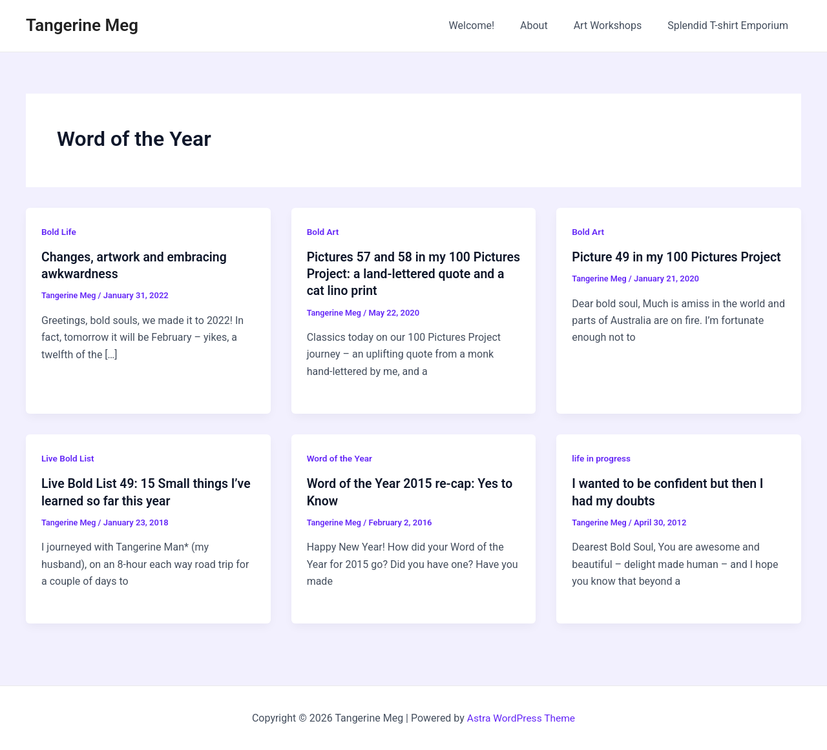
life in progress (602, 458)
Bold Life (59, 232)
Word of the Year (340, 458)
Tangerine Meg (82, 25)
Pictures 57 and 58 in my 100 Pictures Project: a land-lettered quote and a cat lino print (398, 273)
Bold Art (323, 232)
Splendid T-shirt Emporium (730, 25)
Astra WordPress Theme (520, 717)
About (547, 25)
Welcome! (489, 25)
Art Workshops (615, 25)
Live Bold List (68, 458)
